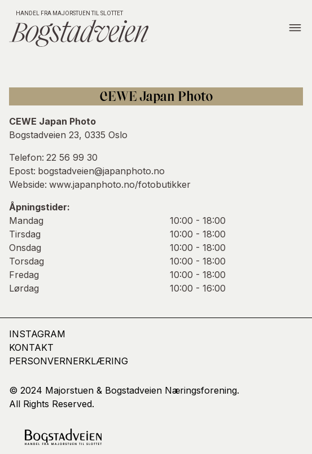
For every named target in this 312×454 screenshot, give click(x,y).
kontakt (31, 347)
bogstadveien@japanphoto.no (101, 171)
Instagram (37, 334)
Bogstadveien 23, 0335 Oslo (68, 134)
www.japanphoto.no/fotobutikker (120, 184)
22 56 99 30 (72, 157)
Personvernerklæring (68, 361)
